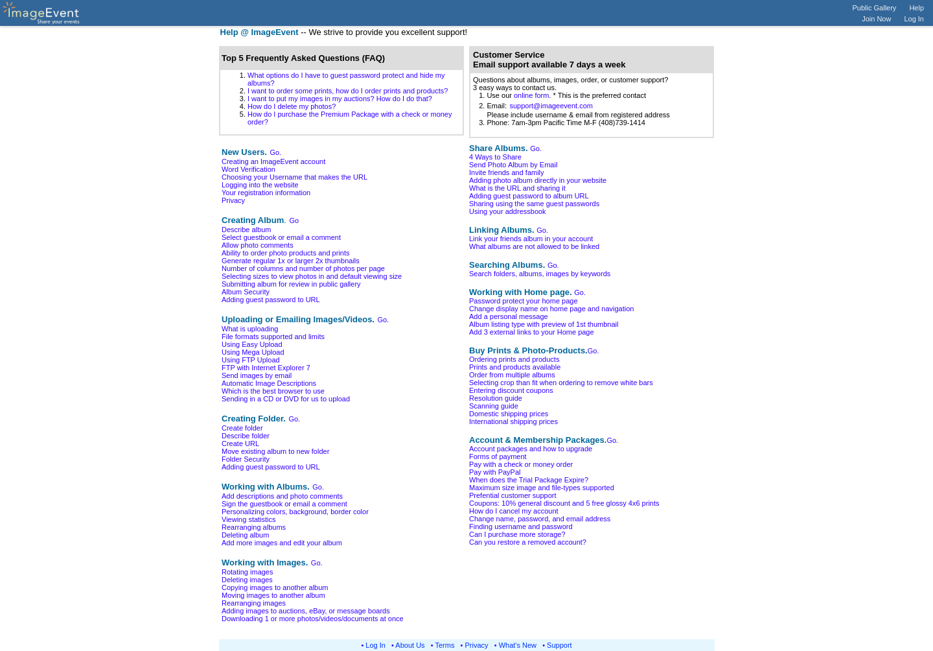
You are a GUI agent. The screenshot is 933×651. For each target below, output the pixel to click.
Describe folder (246, 436)
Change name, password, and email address (539, 519)
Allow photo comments (258, 245)
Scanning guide (493, 406)
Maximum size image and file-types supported (541, 487)
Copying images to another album (275, 587)
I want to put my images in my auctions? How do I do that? (340, 98)
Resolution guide (495, 398)
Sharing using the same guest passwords (534, 203)
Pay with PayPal (494, 472)
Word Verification (248, 169)
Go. (276, 152)
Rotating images (247, 572)
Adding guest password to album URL (529, 196)
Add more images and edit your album (282, 543)
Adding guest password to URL (271, 299)
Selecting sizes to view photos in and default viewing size (312, 276)
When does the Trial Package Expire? (528, 480)
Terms (445, 645)
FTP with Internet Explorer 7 (266, 368)
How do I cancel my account (514, 511)
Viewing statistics (249, 519)
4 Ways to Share (495, 157)
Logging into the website (260, 185)
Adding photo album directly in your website (537, 180)
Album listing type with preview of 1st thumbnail (544, 324)
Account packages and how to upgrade (530, 449)
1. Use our (493, 95)
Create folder (242, 428)
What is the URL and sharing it (517, 188)
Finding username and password (521, 526)
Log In (914, 19)
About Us (409, 645)
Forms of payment (498, 456)
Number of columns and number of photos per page (303, 268)
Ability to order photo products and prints (286, 253)
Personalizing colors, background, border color (295, 511)
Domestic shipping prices (508, 414)
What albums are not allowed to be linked (534, 246)
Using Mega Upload (253, 352)
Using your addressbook (507, 211)
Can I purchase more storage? (517, 534)
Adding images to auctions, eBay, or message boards (306, 611)
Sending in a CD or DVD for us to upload (286, 399)
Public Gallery (875, 8)
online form (531, 95)
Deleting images (247, 580)
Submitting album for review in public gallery (291, 284)
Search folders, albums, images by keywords (539, 274)
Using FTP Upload (251, 360)
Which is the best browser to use (273, 391)
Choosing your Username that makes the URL (294, 177)
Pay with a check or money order (521, 464)
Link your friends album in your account (531, 239)
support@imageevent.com (551, 106)
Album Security (246, 292)
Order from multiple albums (512, 375)
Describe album (246, 229)
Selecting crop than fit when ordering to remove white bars (561, 382)
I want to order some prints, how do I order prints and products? (348, 91)
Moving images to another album (273, 595)
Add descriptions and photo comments (282, 496)
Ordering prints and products (514, 359)
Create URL (240, 443)
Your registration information (266, 192)
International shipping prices (513, 421)
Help (916, 8)
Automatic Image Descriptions (269, 383)
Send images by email (257, 375)
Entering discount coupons (511, 390)
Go (294, 220)
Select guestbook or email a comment (281, 237)
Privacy (233, 200)
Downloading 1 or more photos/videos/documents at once (313, 618)
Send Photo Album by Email (513, 165)
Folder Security (246, 459)
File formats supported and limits (273, 336)
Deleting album (245, 535)
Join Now (876, 19)
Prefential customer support (513, 495)
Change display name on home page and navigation (551, 309)
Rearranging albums (254, 527)
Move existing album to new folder (275, 451)
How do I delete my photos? (292, 106)
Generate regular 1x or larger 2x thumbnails (291, 261)
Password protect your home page (523, 301)
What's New (517, 645)
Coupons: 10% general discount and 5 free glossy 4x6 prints (564, 503)
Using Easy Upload (252, 344)
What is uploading (250, 329)
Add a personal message (508, 316)
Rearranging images (254, 603)
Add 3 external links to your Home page (531, 332)
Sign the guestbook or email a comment (284, 504)
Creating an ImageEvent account (273, 161)
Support (559, 645)
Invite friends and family (506, 172)
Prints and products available (514, 367)
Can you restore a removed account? (527, 542)
